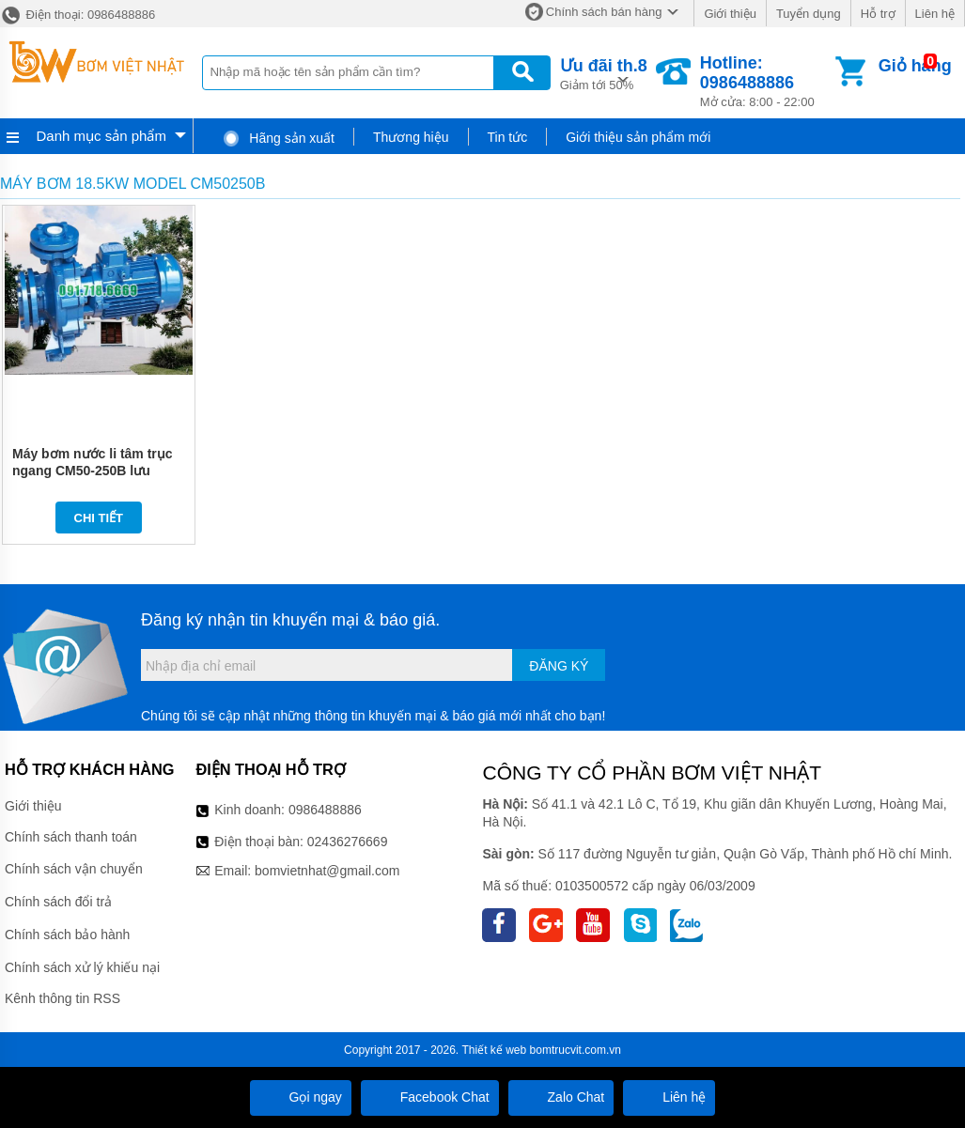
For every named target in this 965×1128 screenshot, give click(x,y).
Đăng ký (558, 665)
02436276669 (347, 841)
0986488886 (325, 809)
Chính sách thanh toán (71, 836)
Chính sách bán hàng (604, 12)
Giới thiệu (729, 14)
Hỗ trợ (878, 14)
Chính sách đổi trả (58, 901)
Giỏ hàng (915, 65)
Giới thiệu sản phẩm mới (638, 137)
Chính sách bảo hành (67, 934)
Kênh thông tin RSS (62, 998)
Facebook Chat (430, 1097)
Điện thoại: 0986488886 (77, 15)
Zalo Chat (561, 1097)
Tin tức (508, 137)
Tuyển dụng (808, 14)
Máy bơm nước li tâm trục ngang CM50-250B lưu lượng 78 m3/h (92, 470)
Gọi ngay (300, 1097)
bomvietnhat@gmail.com (327, 870)
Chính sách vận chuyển (74, 868)
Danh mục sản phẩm (101, 136)
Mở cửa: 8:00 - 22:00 (766, 81)
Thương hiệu (410, 137)
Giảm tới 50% (603, 73)
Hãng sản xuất (278, 138)
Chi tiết (99, 518)
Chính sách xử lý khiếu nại (82, 967)
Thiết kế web (494, 1050)
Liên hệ (935, 14)
